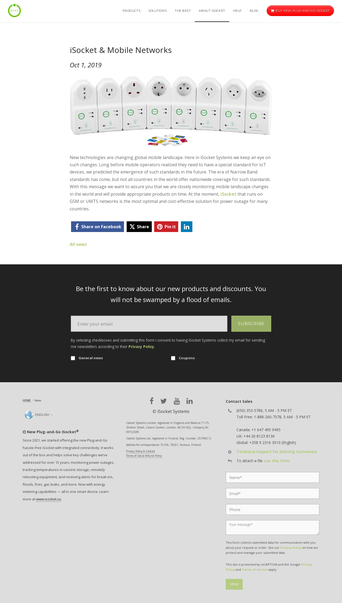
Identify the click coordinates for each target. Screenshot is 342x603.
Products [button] (131, 11)
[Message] (272, 527)
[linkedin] (186, 226)
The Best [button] (183, 11)
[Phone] (272, 509)
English (37, 415)
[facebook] (97, 226)
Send (234, 584)
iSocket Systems (173, 411)
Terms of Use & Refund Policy (144, 456)
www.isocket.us (48, 499)
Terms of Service (255, 569)
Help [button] (237, 11)
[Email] (149, 324)
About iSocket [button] (212, 11)
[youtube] (177, 401)
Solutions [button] (157, 11)
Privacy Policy (141, 346)
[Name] (272, 477)
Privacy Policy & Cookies (140, 451)
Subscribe (251, 323)
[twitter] (139, 226)
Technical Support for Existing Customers (276, 451)
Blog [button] (254, 11)
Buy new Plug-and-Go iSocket (300, 11)
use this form (277, 460)
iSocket (228, 194)
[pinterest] (166, 226)
